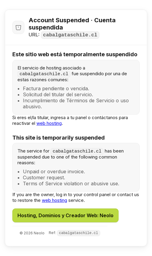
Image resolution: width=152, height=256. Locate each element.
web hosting (49, 123)
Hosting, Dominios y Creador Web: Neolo (65, 215)
